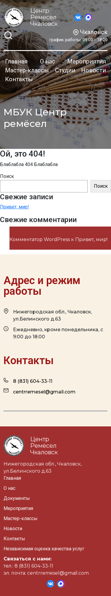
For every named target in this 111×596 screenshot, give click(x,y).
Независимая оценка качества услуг (44, 549)
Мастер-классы (27, 70)
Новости (93, 70)
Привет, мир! (14, 207)
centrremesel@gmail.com (39, 391)
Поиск (7, 176)
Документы (17, 498)
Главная (16, 61)
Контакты (19, 79)
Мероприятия (86, 61)
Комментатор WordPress (39, 239)
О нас (47, 61)
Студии (65, 70)
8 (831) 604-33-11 (28, 381)
